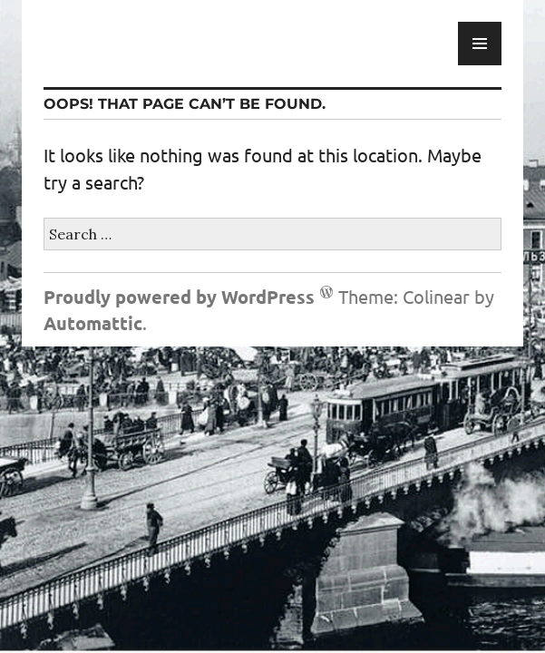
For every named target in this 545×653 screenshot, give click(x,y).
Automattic (93, 323)
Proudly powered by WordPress (179, 296)
